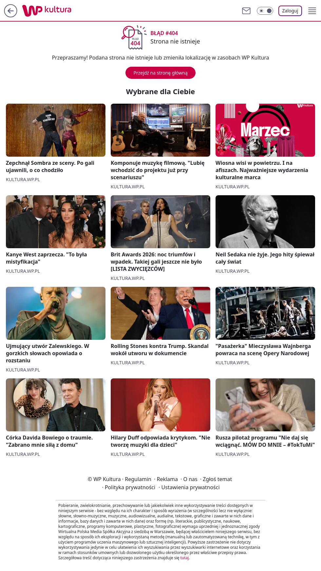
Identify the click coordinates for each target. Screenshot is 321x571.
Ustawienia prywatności (189, 487)
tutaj (184, 558)
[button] (312, 11)
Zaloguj (290, 11)
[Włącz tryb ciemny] (265, 11)
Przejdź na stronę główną (160, 73)
